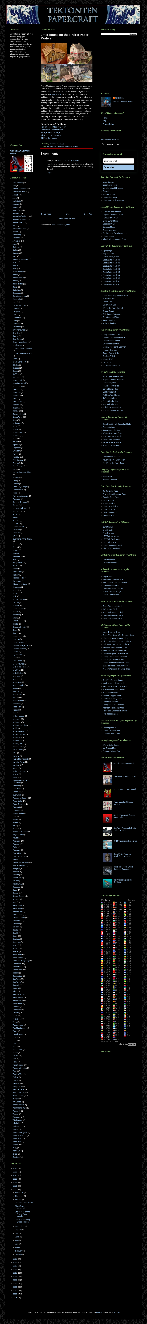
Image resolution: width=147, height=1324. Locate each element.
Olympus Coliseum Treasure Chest (117, 641)
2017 (15, 1266)
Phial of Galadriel (110, 563)
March (18, 1247)
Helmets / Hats (19, 578)
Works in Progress (20, 1132)
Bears (15, 262)
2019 (15, 1259)
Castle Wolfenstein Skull (112, 606)
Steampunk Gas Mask (112, 446)
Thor (14, 1031)
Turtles (15, 1080)
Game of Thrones (20, 502)
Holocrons (17, 587)
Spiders (16, 973)
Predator (16, 859)
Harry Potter (17, 562)
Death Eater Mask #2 (111, 281)
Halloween (17, 556)
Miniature (16, 722)
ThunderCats (18, 1034)
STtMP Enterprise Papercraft (125, 841)
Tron (14, 1071)
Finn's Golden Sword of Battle (115, 582)
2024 (15, 1175)
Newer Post (46, 214)
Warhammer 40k (19, 1108)
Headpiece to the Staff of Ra (114, 705)
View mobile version (67, 218)
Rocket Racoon (19, 896)
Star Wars (17, 982)
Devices (16, 396)
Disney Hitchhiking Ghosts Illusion (22, 1221)
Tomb (15, 1046)
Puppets (16, 872)
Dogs (15, 420)
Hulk (14, 596)
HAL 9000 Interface (110, 714)
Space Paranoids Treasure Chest (116, 663)
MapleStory (17, 682)
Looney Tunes (18, 664)
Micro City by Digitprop (51, 135)
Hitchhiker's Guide (20, 584)
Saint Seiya (17, 908)
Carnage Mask (109, 227)
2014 (15, 1276)
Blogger (116, 1312)
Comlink (106, 191)
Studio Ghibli (18, 1000)
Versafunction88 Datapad (113, 188)
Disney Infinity (18, 414)
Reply (49, 173)
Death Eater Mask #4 (111, 275)
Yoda (15, 1148)
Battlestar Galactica (20, 259)
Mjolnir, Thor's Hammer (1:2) (114, 239)
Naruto (15, 768)
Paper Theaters (19, 804)
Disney (15, 411)
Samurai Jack (18, 911)
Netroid (15, 774)
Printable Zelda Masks (24, 1203)
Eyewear (16, 451)
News (15, 777)
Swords (16, 1013)
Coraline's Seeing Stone (112, 699)
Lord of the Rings (19, 667)
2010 (15, 1290)
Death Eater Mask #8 (111, 263)
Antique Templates (20, 219)
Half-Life (16, 553)
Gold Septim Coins (110, 728)
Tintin (15, 1040)
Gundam (16, 544)
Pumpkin (16, 868)
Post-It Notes (18, 853)
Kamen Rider (18, 621)
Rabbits (16, 875)
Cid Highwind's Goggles (112, 314)
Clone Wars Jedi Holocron (113, 200)
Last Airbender (18, 642)
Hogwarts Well (109, 254)
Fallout (15, 454)
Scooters (16, 924)
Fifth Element (18, 460)
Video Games (18, 1096)
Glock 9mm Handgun (111, 548)
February (19, 1251)
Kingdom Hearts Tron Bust (113, 380)
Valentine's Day (19, 1092)
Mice (15, 713)
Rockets (16, 899)
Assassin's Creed (20, 229)
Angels (15, 207)
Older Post (88, 214)
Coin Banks (17, 339)
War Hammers (18, 1105)
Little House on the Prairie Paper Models (22, 1214)
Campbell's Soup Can (111, 751)
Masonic (16, 691)
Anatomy (16, 204)
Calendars (17, 293)
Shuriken (16, 939)
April (17, 1244)
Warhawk (16, 1111)
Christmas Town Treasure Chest (116, 638)
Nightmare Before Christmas (20, 781)
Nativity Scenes (19, 771)
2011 (15, 1287)
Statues (16, 988)
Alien (15, 198)
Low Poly (16, 670)
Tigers (15, 1037)
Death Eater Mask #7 (111, 266)
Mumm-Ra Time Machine (113, 579)
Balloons (16, 247)
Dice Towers (17, 402)
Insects (15, 612)
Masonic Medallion (110, 702)
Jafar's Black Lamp (110, 320)
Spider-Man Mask (110, 230)
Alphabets (17, 201)
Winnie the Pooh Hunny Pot (114, 308)
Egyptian (16, 445)
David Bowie (18, 380)
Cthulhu (16, 365)
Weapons (16, 1117)
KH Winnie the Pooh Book (113, 463)
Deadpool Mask (109, 224)
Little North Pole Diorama (52, 130)
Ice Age (16, 602)
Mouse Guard (18, 747)
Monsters (16, 737)
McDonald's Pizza (110, 516)
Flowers (16, 477)
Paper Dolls (17, 801)
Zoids (15, 1154)
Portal (15, 847)
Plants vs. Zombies (20, 832)
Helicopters (17, 572)
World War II (18, 1142)
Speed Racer (18, 967)
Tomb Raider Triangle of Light (114, 683)
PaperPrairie (55, 94)
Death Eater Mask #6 (111, 269)
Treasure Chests (19, 1068)
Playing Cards (18, 835)
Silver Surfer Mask (110, 221)
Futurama (16, 499)
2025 (15, 1172)
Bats (14, 256)
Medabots (17, 704)
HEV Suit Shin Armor (111, 542)
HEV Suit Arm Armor (111, 536)
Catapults (16, 311)
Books (15, 275)
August (18, 1230)
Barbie (15, 250)
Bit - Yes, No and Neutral (113, 410)
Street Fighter (18, 997)
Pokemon (16, 841)
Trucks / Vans (18, 1074)
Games (15, 505)
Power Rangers (19, 856)
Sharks (15, 930)
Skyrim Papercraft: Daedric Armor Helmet (124, 816)
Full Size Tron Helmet (111, 395)
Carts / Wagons (19, 305)
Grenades (17, 533)
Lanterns (16, 639)
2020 (15, 1189)
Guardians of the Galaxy (22, 539)
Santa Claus (17, 915)
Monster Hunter (19, 734)
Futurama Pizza (109, 503)
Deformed (17, 393)
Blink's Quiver (108, 236)
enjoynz (99, 1312)
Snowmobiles (18, 957)
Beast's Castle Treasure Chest (115, 650)
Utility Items (17, 1086)
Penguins (16, 810)
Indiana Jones (18, 609)
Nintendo (16, 786)
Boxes (15, 281)
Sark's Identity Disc (110, 401)
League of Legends (20, 645)
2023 (15, 1179)
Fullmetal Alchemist (20, 496)
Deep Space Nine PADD (112, 335)
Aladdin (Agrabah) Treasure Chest (116, 669)
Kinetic (15, 624)
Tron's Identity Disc (110, 404)
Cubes (15, 371)
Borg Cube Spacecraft (112, 365)
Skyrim (15, 948)
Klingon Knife (108, 359)
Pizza (15, 829)
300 (14, 186)
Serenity (16, 927)
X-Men (15, 1145)
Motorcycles (17, 744)
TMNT (15, 1043)
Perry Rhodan (18, 813)
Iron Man (16, 615)
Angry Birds (17, 210)
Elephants (17, 448)
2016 (15, 1269)
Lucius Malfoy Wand (111, 257)
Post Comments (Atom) (61, 225)
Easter (15, 442)
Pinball (15, 819)
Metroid (16, 710)
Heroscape (17, 581)
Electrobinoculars (110, 197)
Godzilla (16, 524)
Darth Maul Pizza (110, 512)
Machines (16, 676)
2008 (15, 1298)
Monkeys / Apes (19, 731)
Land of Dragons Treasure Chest (116, 654)
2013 (15, 1280)
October (18, 1200)
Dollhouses (17, 423)
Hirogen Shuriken (110, 350)
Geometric (17, 511)
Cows (15, 359)
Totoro (15, 1053)
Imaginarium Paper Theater (114, 689)
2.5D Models (18, 183)
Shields (16, 933)
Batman (16, 253)
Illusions (16, 605)
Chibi (15, 321)
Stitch (15, 991)
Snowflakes (17, 954)
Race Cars (17, 878)
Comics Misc (18, 345)
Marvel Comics (19, 685)
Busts (15, 287)
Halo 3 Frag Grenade (111, 439)
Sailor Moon (17, 905)
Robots (15, 893)
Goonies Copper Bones (112, 695)
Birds (15, 268)
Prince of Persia (19, 865)
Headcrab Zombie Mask (112, 545)
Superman (17, 1010)
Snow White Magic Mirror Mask (115, 296)
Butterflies (17, 290)
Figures (16, 463)
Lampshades (18, 636)
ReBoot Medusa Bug (111, 586)
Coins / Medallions (20, 342)
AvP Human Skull (110, 609)
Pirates (15, 822)
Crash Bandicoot (19, 362)
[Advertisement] (20, 100)
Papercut (16, 807)
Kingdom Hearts (19, 627)
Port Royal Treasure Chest (113, 660)
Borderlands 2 (18, 278)
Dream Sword (108, 311)
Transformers (18, 1065)
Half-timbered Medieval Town (53, 127)
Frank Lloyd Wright (20, 487)
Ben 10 (15, 265)
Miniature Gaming (20, 725)
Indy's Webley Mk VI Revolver (115, 686)
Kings (15, 630)
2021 (15, 1186)
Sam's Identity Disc (110, 389)
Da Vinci (16, 374)
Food (15, 481)
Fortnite (16, 484)
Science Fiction (19, 918)
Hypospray (107, 362)
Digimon (16, 405)
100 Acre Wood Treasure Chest (115, 666)
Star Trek (16, 979)
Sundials (16, 1007)
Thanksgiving (18, 1025)
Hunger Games (19, 599)
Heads (15, 569)
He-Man (16, 566)
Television (68, 146)
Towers (15, 1056)
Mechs (15, 697)
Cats (14, 314)
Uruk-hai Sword (109, 560)
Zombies (16, 1157)
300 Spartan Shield (110, 692)
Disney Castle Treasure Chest (115, 657)
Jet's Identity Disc (110, 398)
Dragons (16, 435)
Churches (16, 333)
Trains (15, 1062)
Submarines (17, 1004)
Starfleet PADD (109, 356)
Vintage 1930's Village (50, 132)
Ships (15, 936)
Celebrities (17, 318)
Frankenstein (18, 490)
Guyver (15, 550)
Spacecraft (17, 964)
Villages (75, 146)
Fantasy (16, 457)
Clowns (16, 336)
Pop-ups (16, 844)
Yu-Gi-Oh (16, 1151)
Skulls (15, 945)
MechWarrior (18, 701)
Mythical (16, 765)
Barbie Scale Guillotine (112, 442)
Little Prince (17, 661)
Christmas (17, 327)
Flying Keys (107, 251)
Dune (15, 439)
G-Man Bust (108, 530)
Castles (16, 308)
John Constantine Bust (112, 430)
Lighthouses (17, 655)
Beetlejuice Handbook (111, 457)
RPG (15, 902)
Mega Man (17, 707)
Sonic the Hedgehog (21, 961)
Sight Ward (107, 477)
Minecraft (16, 719)
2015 (15, 1273)
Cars (15, 302)
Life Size (16, 651)
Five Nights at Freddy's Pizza (114, 494)
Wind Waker (17, 1120)
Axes (15, 244)
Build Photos (18, 284)
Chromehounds (19, 330)
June (17, 1237)
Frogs (15, 493)
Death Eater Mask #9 (111, 260)
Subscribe (109, 167)
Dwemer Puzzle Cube (111, 734)
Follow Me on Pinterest (110, 139)
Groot (15, 536)
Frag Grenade (108, 533)
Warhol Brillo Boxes (111, 745)
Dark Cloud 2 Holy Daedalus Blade (117, 424)
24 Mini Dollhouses (49, 138)
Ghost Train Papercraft (20, 1207)
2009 (15, 1294)
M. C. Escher (18, 673)
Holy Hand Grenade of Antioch (115, 711)
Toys (14, 1059)
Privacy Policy (108, 124)
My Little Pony (18, 762)
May (17, 1240)
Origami (16, 792)
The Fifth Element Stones (113, 680)
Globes (15, 517)
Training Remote (109, 194)
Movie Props (18, 750)
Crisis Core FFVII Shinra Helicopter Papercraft (123, 868)
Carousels (17, 299)
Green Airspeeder (110, 185)
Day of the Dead (19, 383)
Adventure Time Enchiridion (114, 460)
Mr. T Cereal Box (109, 748)
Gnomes (16, 520)
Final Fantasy (18, 466)
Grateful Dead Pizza (111, 497)
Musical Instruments (21, 759)
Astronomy (17, 235)
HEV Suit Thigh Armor (112, 539)
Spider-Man (17, 970)
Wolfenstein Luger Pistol (112, 433)
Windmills (16, 1123)
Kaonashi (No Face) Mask (113, 708)
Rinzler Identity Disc (111, 386)
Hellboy (16, 575)
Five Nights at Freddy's (22, 472)
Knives (15, 633)
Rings (15, 890)
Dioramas (60, 146)
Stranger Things (19, 994)
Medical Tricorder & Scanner (114, 347)
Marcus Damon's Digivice (113, 589)
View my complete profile (123, 101)
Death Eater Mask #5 (111, 272)
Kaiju (15, 618)
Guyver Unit (107, 576)
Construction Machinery (22, 353)
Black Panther (18, 272)
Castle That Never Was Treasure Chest (118, 635)
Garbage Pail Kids (20, 508)
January (18, 1254)
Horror (15, 590)
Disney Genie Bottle (111, 595)
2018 (15, 1262)
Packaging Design (20, 798)
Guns (15, 547)
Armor (15, 226)
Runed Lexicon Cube (111, 731)
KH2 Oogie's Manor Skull (113, 612)
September (20, 1226)
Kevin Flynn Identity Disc (113, 377)
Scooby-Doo (18, 921)
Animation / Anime (20, 216)
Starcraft (16, 985)
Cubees (16, 368)
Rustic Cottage (109, 427)
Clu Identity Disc (109, 383)
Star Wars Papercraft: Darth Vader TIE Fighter (124, 829)
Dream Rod (107, 302)
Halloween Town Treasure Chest (116, 644)
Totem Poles (18, 1050)
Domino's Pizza (109, 509)
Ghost (15, 514)
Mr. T (15, 753)
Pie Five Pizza (108, 500)
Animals (16, 213)
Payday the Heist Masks (112, 436)
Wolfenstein (17, 1126)
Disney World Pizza (111, 506)
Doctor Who (17, 417)
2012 (15, 1283)
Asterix (15, 232)
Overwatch (17, 795)
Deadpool (16, 389)
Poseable (16, 850)
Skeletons (17, 942)
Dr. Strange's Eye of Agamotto (115, 233)
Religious (16, 887)
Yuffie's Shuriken (109, 323)
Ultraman (16, 1083)
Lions (15, 658)
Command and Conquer (22, 348)
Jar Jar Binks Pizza (110, 491)
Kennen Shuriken (110, 480)
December (19, 1192)
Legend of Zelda (19, 648)
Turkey (15, 1077)
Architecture (51, 146)
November (19, 1196)
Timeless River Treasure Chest (115, 647)
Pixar (15, 826)
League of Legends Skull (113, 615)
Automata (16, 238)
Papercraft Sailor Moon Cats (124, 776)
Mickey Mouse (18, 716)
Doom (15, 426)
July (17, 1233)
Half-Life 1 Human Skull (112, 618)
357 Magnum (108, 527)
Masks (15, 688)
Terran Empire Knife (111, 353)
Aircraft (15, 195)
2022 (15, 1182)
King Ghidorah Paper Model (124, 789)
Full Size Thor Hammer (112, 212)
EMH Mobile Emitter (111, 344)
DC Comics (17, 386)
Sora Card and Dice (111, 317)
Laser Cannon (108, 182)
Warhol (15, 1114)
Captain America (19, 296)
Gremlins (16, 530)
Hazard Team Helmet (111, 341)
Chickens (16, 324)
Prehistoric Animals (20, 862)
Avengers (16, 241)
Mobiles (16, 728)
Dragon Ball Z (18, 432)
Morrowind (17, 741)
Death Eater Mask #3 (111, 278)
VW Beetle (17, 1102)
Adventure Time (19, 192)
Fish (14, 469)
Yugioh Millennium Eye (112, 592)
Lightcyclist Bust (109, 392)
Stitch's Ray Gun (109, 305)
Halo (14, 560)
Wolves (16, 1129)
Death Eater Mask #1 (111, 284)
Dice (14, 399)
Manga (15, 679)
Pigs (14, 816)
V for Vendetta (18, 1089)
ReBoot (16, 881)
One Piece (17, 789)
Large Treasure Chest (111, 632)
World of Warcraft (20, 1135)
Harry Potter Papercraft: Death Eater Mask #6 (123, 855)
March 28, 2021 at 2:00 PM (69, 160)
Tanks (15, 1016)
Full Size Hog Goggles (112, 407)
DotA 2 (15, 429)
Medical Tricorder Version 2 (114, 338)
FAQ (105, 121)
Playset (16, 838)
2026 (15, 1168)
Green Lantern (18, 527)
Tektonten (119, 98)
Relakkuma (17, 884)
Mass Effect (17, 695)
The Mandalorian (19, 1028)
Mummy (16, 756)
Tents (15, 1022)
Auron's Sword (109, 299)
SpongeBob (17, 976)
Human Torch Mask (110, 218)
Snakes (16, 951)
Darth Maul (17, 377)
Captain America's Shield (113, 215)
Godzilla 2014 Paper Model (124, 763)
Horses (15, 593)
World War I (17, 1139)
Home (67, 214)
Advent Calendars (20, 189)
